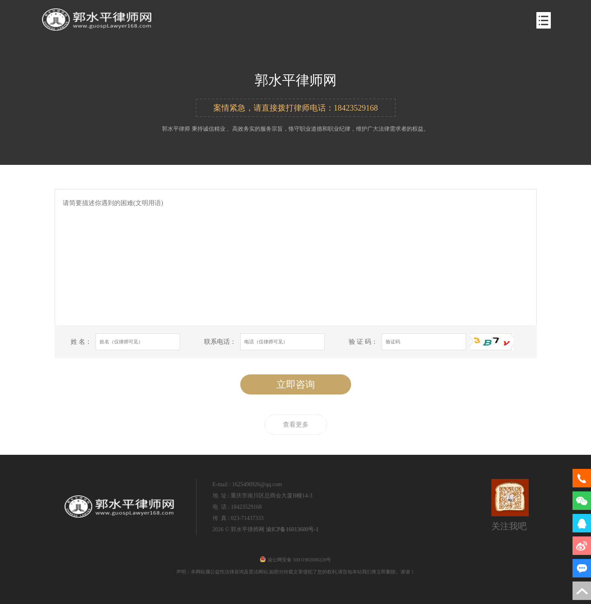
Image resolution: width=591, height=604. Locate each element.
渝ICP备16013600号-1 (292, 529)
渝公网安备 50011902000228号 (295, 560)
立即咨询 (295, 384)
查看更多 (296, 424)
